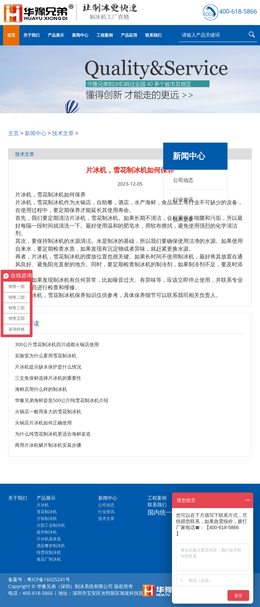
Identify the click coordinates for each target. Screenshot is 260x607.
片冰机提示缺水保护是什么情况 (48, 366)
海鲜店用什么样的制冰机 (41, 389)
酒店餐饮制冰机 (51, 545)
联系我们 (153, 35)
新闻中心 (80, 35)
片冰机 (43, 505)
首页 (11, 35)
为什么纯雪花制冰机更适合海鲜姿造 (53, 434)
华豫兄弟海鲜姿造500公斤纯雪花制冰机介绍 (61, 400)
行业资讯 (183, 199)
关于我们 (31, 35)
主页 (13, 133)
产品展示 (56, 35)
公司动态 (183, 179)
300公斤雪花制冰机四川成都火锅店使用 (57, 344)
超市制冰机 (47, 532)
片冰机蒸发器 (49, 539)
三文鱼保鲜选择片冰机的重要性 (48, 378)
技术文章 (63, 133)
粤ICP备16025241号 (48, 579)
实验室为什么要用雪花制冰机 (46, 355)
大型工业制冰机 (51, 525)
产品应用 (129, 35)
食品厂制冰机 (49, 559)
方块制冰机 (47, 518)
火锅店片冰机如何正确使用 (43, 422)
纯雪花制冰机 (49, 552)
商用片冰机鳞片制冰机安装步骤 (48, 445)
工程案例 (104, 35)
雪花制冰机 (47, 512)
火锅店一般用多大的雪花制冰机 (48, 411)
